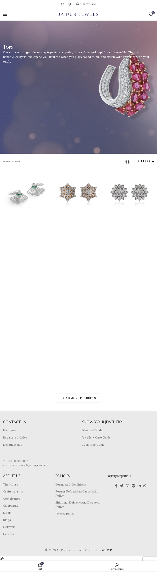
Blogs (7, 520)
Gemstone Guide (93, 444)
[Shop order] (127, 162)
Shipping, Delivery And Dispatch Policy (77, 504)
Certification (11, 498)
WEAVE (107, 550)
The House (10, 484)
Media (7, 513)
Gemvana (9, 527)
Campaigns (10, 505)
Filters (144, 161)
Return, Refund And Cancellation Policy (77, 493)
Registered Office (15, 437)
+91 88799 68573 (18, 461)
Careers (8, 534)
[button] (2, 558)
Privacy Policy (64, 514)
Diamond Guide (92, 430)
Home (7, 161)
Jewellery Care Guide (96, 437)
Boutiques (10, 430)
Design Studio (12, 444)
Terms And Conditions (70, 484)
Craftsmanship (13, 491)
